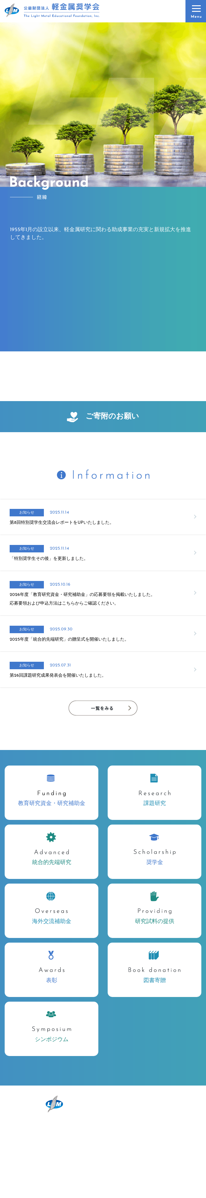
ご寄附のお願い (103, 417)
